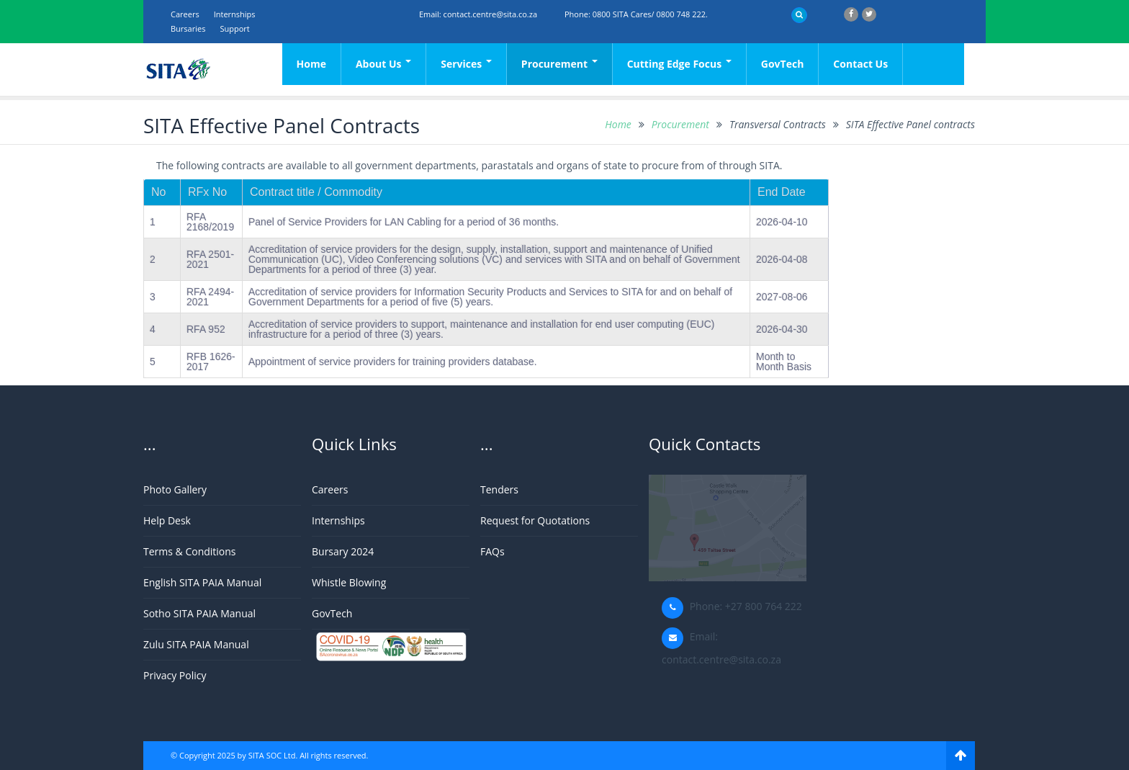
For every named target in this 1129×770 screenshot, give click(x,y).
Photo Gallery (175, 489)
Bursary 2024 (343, 551)
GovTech (782, 64)
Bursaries (188, 28)
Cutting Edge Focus (679, 64)
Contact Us (860, 64)
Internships (235, 14)
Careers (185, 14)
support (234, 28)
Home (311, 64)
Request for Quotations (535, 520)
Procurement (559, 64)
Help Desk (167, 520)
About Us (383, 64)
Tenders (499, 489)
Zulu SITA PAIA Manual (196, 644)
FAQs (492, 551)
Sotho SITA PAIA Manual (199, 613)
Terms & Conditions (189, 551)
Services (466, 64)
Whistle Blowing (349, 582)
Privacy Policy (174, 675)
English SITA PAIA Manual (202, 582)
